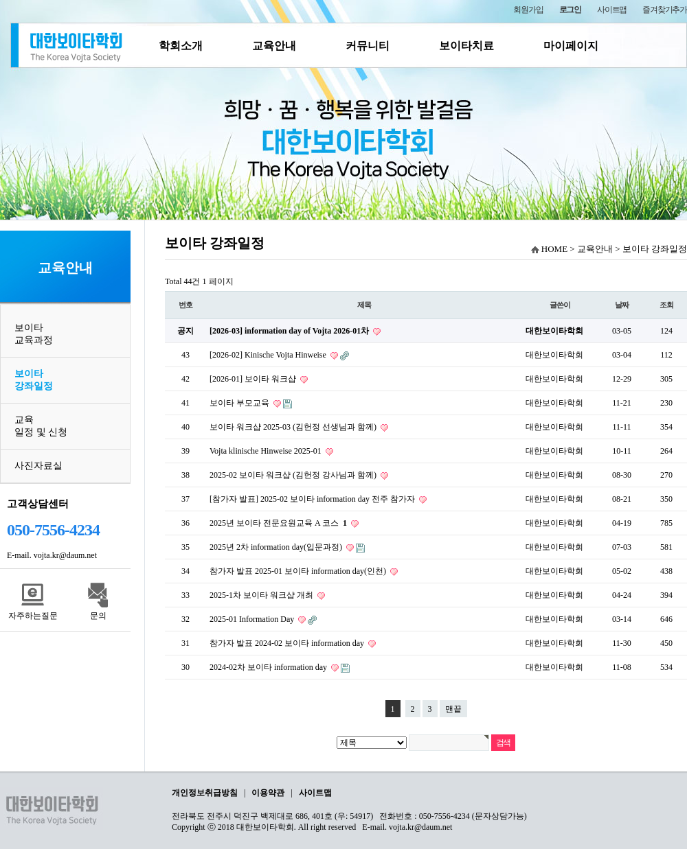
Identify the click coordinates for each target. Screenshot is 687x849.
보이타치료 (466, 45)
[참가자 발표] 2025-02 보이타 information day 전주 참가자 (313, 499)
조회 (666, 305)
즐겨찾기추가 (664, 9)
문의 (98, 615)
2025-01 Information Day (253, 619)
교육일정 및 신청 (40, 426)
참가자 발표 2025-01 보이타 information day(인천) (299, 571)
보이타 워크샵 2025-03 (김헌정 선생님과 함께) (294, 427)
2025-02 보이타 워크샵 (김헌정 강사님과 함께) (294, 475)
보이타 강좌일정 (33, 380)
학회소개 (181, 45)
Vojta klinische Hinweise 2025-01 (267, 451)
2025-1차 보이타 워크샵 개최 (262, 595)
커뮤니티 (368, 45)
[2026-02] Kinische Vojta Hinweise (269, 355)
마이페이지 (570, 45)
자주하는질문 (33, 615)
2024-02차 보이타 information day (269, 667)
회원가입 (528, 9)
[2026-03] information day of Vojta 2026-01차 (290, 331)
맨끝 (453, 709)
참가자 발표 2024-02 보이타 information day (288, 643)
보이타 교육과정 (33, 334)
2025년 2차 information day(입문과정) (277, 547)
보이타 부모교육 (240, 403)
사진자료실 (38, 466)
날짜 (622, 305)
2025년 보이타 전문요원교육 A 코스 (279, 523)
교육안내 (274, 45)
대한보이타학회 (554, 331)
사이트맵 (612, 9)
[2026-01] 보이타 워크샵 (254, 379)
